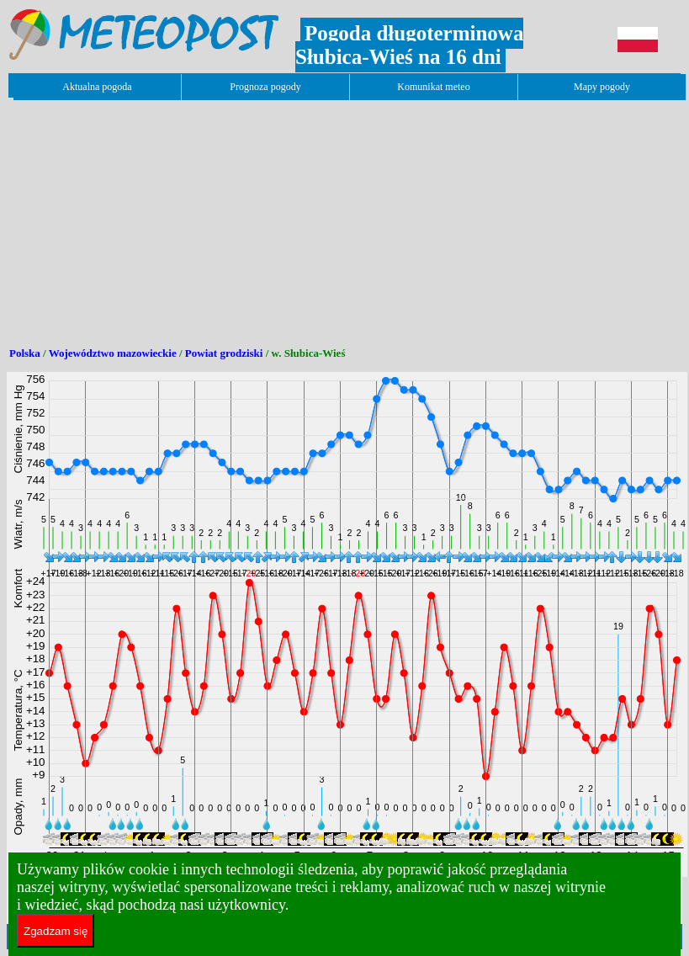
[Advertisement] (313, 217)
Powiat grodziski (224, 353)
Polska (24, 353)
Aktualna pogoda (96, 87)
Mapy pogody (602, 87)
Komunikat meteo (433, 87)
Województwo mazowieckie (113, 353)
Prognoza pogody (265, 87)
